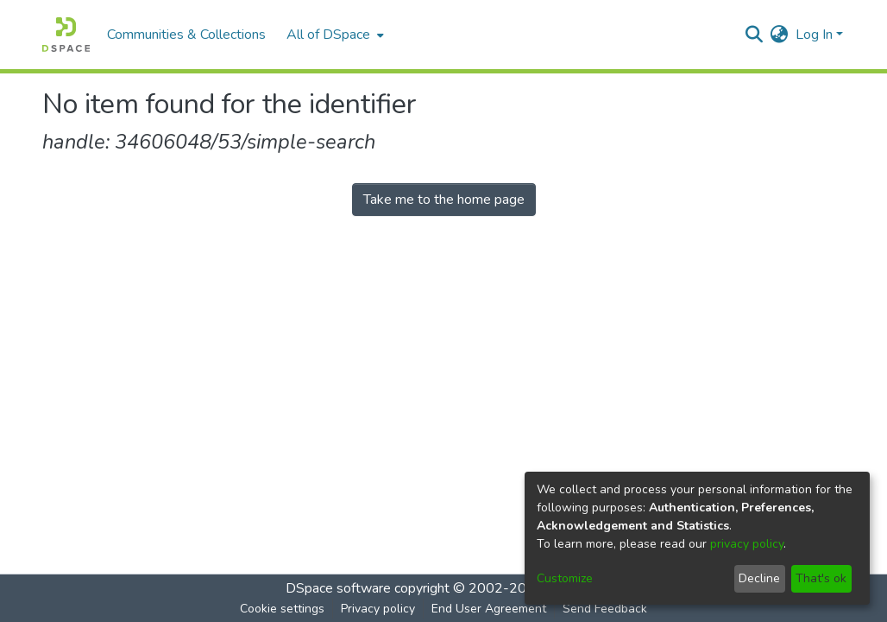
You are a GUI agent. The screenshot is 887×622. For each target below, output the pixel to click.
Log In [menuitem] (814, 34)
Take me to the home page (444, 199)
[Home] (66, 34)
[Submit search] (754, 34)
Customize (565, 578)
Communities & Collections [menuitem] (186, 34)
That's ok (821, 578)
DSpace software (338, 588)
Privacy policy (378, 608)
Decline (759, 578)
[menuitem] (333, 34)
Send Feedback (605, 608)
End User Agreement (488, 608)
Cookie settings (282, 608)
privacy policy (746, 544)
